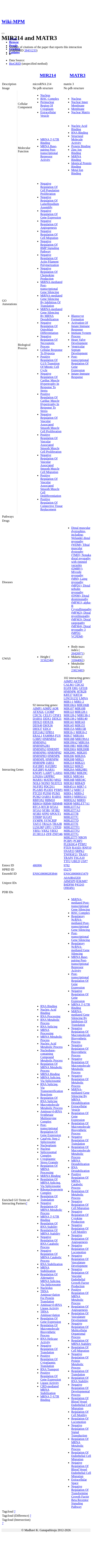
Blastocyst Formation (77, 317)
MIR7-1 (82, 786)
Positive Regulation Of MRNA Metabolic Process (79, 1296)
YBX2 (45, 830)
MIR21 (79, 759)
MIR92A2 (70, 800)
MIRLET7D (71, 820)
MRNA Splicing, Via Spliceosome (50, 1079)
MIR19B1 (70, 745)
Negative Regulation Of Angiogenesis (49, 224)
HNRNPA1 (39, 742)
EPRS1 (49, 732)
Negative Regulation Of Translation (49, 1349)
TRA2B (57, 823)
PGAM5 (38, 790)
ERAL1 (37, 735)
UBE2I (75, 861)
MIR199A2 (71, 742)
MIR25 (79, 766)
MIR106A (70, 705)
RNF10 (86, 847)
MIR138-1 (83, 715)
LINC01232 (71, 698)
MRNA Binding (50, 1074)
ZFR (48, 834)
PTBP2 (82, 844)
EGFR (67, 688)
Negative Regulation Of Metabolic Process (79, 1081)
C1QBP (49, 711)
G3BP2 (37, 739)
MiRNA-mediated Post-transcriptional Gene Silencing (51, 287)
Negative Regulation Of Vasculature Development (79, 1260)
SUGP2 (47, 817)
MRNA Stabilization (48, 1269)
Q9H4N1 (69, 888)
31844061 (77, 660)
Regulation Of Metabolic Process (79, 1195)
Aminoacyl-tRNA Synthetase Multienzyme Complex (51, 1116)
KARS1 (50, 769)
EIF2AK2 (39, 732)
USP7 (84, 861)
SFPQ (45, 813)
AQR (55, 708)
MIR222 (69, 766)
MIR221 (80, 762)
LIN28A (38, 776)
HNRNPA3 (39, 749)
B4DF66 (69, 884)
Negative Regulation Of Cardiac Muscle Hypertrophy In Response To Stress (49, 382)
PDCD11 (49, 786)
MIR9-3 (68, 796)
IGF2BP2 (51, 766)
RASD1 (77, 847)
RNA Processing (50, 1016)
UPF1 (48, 827)
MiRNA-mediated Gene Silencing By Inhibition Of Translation (51, 300)
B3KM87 (82, 881)
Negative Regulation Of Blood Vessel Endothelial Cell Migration (81, 1469)
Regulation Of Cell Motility (79, 1413)
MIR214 (48, 75)
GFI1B (83, 688)
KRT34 (77, 694)
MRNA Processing (46, 1031)
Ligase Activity (49, 1382)
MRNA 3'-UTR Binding (49, 141)
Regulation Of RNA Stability (49, 1225)
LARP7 (47, 773)
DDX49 (37, 725)
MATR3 (78, 75)
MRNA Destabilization (80, 1162)
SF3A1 (54, 806)
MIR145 (69, 725)
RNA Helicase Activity (49, 1340)
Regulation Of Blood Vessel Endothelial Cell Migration (81, 1403)
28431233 (30, 50)
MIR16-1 (69, 732)
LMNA (83, 698)
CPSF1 (57, 715)
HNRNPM (51, 759)
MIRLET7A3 (72, 810)
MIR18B (69, 739)
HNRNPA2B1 (41, 745)
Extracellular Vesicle (48, 114)
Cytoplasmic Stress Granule (49, 1160)
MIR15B (80, 728)
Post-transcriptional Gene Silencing (80, 937)
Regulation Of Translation (49, 1198)
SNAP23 (69, 851)
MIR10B (80, 708)
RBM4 (47, 803)
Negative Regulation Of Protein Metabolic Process (79, 1360)
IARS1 (50, 762)
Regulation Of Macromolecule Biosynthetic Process (49, 1330)
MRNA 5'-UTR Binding (49, 1398)
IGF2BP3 (38, 769)
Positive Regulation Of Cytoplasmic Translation (49, 1361)
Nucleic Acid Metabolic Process (51, 1045)
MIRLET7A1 (81, 803)
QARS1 (46, 796)
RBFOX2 (38, 800)
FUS (58, 735)
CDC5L (37, 715)
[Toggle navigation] (3, 33)
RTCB (45, 806)
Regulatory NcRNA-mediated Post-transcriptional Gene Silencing (80, 923)
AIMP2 (46, 708)
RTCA (37, 806)
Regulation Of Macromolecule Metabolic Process (80, 1152)
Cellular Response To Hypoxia (51, 351)
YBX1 (37, 830)
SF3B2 (55, 810)
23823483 (77, 670)
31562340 (46, 660)
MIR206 (69, 756)
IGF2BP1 (38, 766)
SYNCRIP (50, 820)
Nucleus (45, 95)
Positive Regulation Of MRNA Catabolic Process (79, 1181)
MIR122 (69, 711)
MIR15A (69, 728)
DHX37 (37, 728)
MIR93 (81, 800)
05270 (67, 869)
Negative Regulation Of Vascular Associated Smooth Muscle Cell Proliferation (51, 423)
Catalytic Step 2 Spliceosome (50, 1140)
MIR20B (69, 759)
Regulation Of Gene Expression (50, 1320)
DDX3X (48, 722)
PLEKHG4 (70, 844)
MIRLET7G (71, 834)
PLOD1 (48, 790)
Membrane (77, 108)
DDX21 (57, 718)
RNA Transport (49, 1369)
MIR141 (69, 722)
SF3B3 (37, 813)
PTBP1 (58, 790)
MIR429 (80, 783)
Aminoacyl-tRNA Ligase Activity (51, 1306)
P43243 (79, 884)
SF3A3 (37, 810)
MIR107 (69, 708)
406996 (37, 865)
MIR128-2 (70, 715)
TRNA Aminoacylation (50, 1313)
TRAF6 (68, 857)
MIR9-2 (79, 793)
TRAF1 (83, 854)
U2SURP (38, 827)
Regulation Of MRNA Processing (49, 1169)
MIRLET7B (71, 813)
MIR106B (83, 705)
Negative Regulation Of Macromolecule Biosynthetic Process (80, 1035)
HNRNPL (39, 759)
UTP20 (56, 827)
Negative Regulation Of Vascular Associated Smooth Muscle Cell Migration (49, 463)
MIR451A (70, 786)
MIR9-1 (68, 793)
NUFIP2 (38, 786)
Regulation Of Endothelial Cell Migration (81, 1456)
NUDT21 (56, 783)
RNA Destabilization (80, 1169)
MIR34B (69, 779)
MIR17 (68, 735)
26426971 (77, 653)
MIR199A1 (82, 739)
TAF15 (37, 823)
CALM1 (69, 684)
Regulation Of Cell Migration (80, 1349)
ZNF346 (57, 834)
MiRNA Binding (76, 158)
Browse (14, 42)
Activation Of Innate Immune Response (80, 326)
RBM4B (57, 803)
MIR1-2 (79, 701)
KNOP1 (38, 773)
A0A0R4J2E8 (72, 877)
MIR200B (83, 749)
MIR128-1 (81, 711)
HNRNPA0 (49, 739)
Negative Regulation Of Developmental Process (80, 1389)
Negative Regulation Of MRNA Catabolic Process (51, 1255)
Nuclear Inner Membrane (79, 103)
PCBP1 (68, 840)
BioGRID (15, 63)
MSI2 (57, 779)
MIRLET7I (70, 837)
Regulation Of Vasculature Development (79, 1317)
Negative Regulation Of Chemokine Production (49, 273)
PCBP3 (77, 840)
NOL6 (37, 783)
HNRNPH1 (40, 752)
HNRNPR (39, 762)
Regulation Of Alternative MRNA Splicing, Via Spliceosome (50, 1279)
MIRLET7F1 (72, 827)
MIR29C (82, 773)
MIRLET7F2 (72, 830)
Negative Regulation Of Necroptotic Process (49, 341)
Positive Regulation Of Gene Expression (50, 1376)
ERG (75, 688)
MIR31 (68, 776)
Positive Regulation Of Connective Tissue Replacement (51, 504)
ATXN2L (38, 711)
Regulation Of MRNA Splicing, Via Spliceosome (50, 1183)
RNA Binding (79, 132)
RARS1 (56, 796)
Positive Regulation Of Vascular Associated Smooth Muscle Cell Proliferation (51, 443)
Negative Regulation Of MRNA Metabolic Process (51, 1208)
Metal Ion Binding (77, 171)
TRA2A (47, 823)
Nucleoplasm (48, 1145)
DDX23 (37, 722)
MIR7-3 (79, 790)
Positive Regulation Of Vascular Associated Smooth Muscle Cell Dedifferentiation (50, 485)
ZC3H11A (39, 834)
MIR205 (82, 752)
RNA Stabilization (51, 1264)
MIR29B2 (70, 773)
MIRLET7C (71, 817)
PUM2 (37, 796)
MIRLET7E (71, 823)
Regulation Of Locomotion (79, 1420)
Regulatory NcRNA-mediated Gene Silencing (80, 948)
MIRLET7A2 (72, 806)
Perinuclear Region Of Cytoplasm (47, 105)
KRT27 (68, 694)
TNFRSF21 (71, 854)
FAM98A (48, 735)
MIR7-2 (68, 790)
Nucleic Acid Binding (79, 127)
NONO (45, 783)
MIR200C (70, 752)
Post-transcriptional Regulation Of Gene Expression (80, 363)
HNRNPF (53, 749)
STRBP (37, 817)
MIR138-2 (70, 718)
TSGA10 (79, 857)
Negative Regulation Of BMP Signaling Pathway (49, 246)
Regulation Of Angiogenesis (79, 1308)
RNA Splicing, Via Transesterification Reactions (51, 1089)
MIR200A (70, 749)
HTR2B (82, 691)
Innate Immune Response (80, 375)
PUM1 (56, 793)
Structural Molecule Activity (77, 139)
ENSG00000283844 (45, 873)
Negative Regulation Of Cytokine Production (79, 1216)
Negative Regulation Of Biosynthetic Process (79, 1050)
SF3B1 (46, 810)
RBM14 (38, 803)
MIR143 (80, 722)
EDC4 (47, 728)
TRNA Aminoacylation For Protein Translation (50, 1296)
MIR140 (82, 718)
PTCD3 (37, 793)
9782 (67, 865)
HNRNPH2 (55, 752)
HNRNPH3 (40, 756)
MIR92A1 (80, 796)
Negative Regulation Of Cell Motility (79, 1228)
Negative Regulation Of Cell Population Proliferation (49, 188)
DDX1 (47, 718)
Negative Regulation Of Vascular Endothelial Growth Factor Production (80, 1278)
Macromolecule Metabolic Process (51, 1106)
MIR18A (78, 735)
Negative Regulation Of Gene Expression (50, 214)
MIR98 (68, 803)
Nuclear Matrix (80, 112)
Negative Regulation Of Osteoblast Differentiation (49, 327)
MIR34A (78, 776)
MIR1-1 (68, 701)
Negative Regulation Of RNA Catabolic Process (49, 1242)
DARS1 (37, 718)
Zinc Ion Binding (76, 151)
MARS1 (38, 779)
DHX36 (48, 725)
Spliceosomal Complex (48, 1154)
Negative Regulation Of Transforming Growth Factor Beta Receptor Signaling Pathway (80, 1496)
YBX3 (54, 830)
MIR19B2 (83, 745)
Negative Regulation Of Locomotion (79, 1249)
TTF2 (67, 861)
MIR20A (80, 756)
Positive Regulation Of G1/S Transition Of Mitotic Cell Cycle (50, 363)
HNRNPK (54, 756)
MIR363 (69, 783)
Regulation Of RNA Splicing (49, 1099)
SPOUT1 (55, 813)
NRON (82, 837)
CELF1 (47, 715)
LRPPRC (49, 776)
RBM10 (50, 800)
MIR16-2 (81, 732)
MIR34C (80, 779)
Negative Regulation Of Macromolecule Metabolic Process (80, 1065)
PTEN (67, 847)
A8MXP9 (69, 881)
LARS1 (57, 773)
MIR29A (69, 769)
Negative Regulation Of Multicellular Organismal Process (79, 1330)
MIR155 (80, 725)
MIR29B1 (81, 769)
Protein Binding (80, 146)
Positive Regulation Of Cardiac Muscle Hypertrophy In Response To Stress (49, 402)
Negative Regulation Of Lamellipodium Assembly (49, 202)
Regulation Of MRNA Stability (50, 1232)
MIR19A (83, 742)
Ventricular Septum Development (79, 350)
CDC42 (79, 684)
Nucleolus (46, 1287)
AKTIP (77, 681)
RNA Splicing (48, 1026)
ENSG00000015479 (76, 873)
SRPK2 (79, 851)
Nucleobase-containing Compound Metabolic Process (51, 1055)
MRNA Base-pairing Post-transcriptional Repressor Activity (49, 153)
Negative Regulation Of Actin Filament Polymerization (49, 260)
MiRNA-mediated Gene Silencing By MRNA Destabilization (51, 314)
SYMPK (38, 820)
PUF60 (47, 793)
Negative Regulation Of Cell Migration (49, 234)
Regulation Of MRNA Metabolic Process (51, 1067)
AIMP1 (37, 708)
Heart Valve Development (79, 341)
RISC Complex (49, 98)
